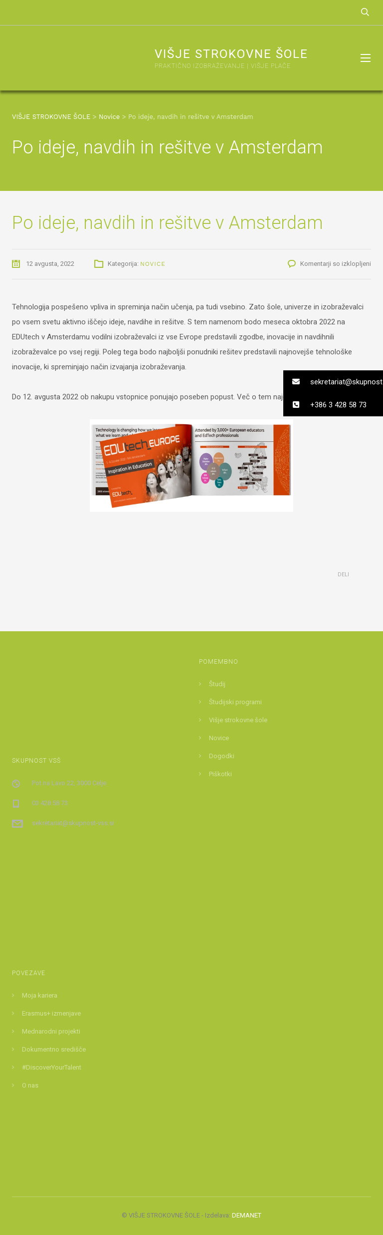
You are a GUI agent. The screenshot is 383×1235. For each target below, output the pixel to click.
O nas (30, 1085)
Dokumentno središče (54, 1049)
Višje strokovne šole (238, 720)
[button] (333, 381)
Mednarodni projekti (51, 1031)
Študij (217, 684)
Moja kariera (39, 995)
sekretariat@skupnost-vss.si (73, 823)
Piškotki (220, 774)
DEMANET (246, 1215)
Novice (153, 263)
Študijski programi (235, 702)
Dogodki (221, 756)
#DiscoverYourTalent (51, 1067)
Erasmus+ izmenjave (51, 1013)
